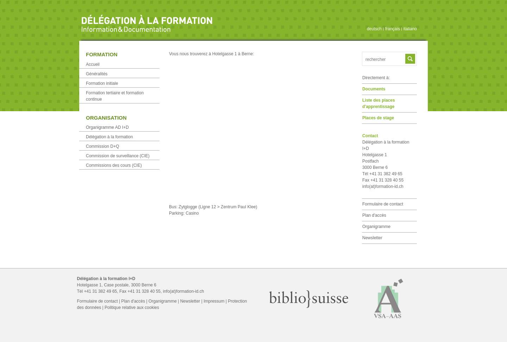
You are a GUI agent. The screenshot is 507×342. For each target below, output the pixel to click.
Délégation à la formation (109, 136)
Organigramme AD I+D (107, 127)
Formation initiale (102, 83)
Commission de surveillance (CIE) (118, 155)
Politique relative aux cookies (132, 307)
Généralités (96, 73)
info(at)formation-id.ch (382, 186)
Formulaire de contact (382, 204)
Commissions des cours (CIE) (114, 165)
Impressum (214, 301)
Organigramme (376, 226)
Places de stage (378, 117)
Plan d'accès (374, 215)
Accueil (93, 64)
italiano (410, 28)
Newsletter (372, 237)
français (392, 28)
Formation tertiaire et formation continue (115, 96)
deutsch (374, 28)
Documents (373, 89)
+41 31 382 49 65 (100, 291)
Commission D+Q (102, 146)
